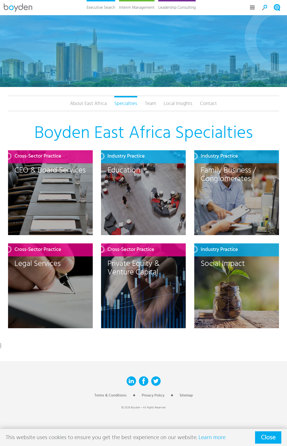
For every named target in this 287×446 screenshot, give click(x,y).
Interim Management (137, 7)
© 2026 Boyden (130, 407)
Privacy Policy (153, 395)
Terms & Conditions (110, 395)
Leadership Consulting (177, 7)
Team (150, 103)
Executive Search (101, 7)
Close (268, 437)
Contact (208, 103)
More (252, 7)
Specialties (125, 103)
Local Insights (178, 103)
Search (265, 7)
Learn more (212, 437)
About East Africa (88, 103)
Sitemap (186, 395)
